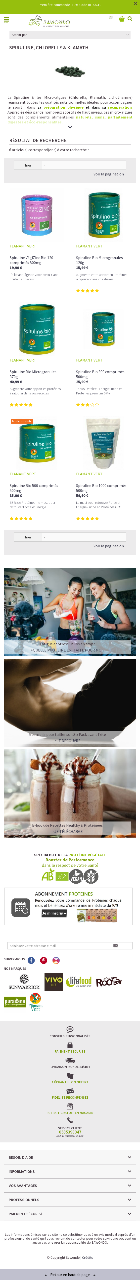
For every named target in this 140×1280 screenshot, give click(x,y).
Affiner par (19, 35)
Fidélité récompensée (70, 1097)
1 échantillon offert (70, 1082)
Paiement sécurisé (70, 1051)
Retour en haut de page (70, 1274)
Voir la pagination (108, 173)
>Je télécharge (67, 831)
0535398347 (70, 1132)
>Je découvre (67, 740)
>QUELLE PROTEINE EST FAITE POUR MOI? (67, 650)
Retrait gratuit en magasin (70, 1113)
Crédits (87, 1257)
